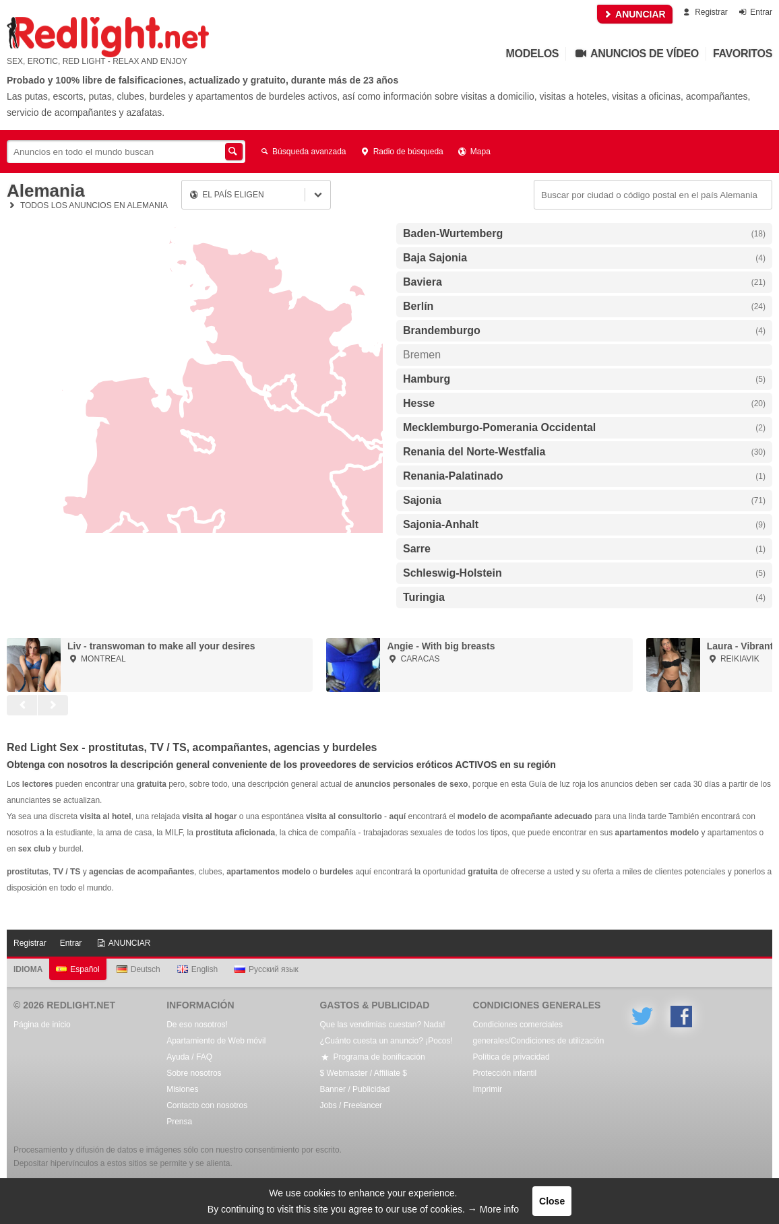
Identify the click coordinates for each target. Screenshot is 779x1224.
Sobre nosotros (193, 1073)
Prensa (179, 1121)
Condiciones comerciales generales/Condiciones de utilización (538, 1032)
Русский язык (267, 969)
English (197, 969)
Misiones (182, 1089)
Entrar (754, 12)
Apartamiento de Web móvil (216, 1040)
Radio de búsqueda (401, 151)
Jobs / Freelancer (350, 1105)
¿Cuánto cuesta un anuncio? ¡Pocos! (385, 1040)
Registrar (704, 12)
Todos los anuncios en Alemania (87, 205)
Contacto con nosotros (206, 1105)
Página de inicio (42, 1024)
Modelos (532, 53)
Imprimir (487, 1089)
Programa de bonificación (372, 1057)
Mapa (474, 151)
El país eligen (226, 194)
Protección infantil (505, 1073)
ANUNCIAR (635, 14)
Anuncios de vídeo (636, 53)
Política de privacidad (511, 1057)
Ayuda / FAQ (189, 1057)
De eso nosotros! (197, 1024)
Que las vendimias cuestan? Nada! (382, 1024)
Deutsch (138, 969)
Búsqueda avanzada (302, 151)
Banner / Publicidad (354, 1089)
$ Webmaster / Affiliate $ (363, 1073)
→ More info (493, 1209)
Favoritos (742, 53)
